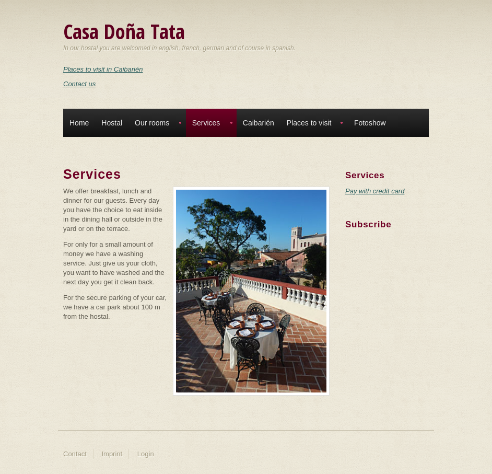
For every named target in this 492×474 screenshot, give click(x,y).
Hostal (111, 123)
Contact (75, 454)
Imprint (111, 454)
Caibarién (258, 123)
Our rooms (152, 123)
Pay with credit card (374, 191)
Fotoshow (370, 123)
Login (145, 454)
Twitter (355, 247)
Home (79, 123)
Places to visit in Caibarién (103, 69)
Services (206, 123)
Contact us (79, 84)
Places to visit (309, 123)
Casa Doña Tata (124, 31)
